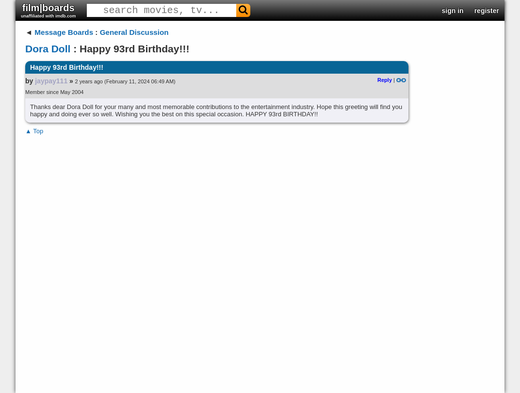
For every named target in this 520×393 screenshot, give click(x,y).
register (486, 11)
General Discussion (134, 32)
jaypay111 (51, 81)
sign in (453, 11)
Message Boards (63, 32)
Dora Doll (47, 48)
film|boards (48, 10)
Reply (384, 80)
